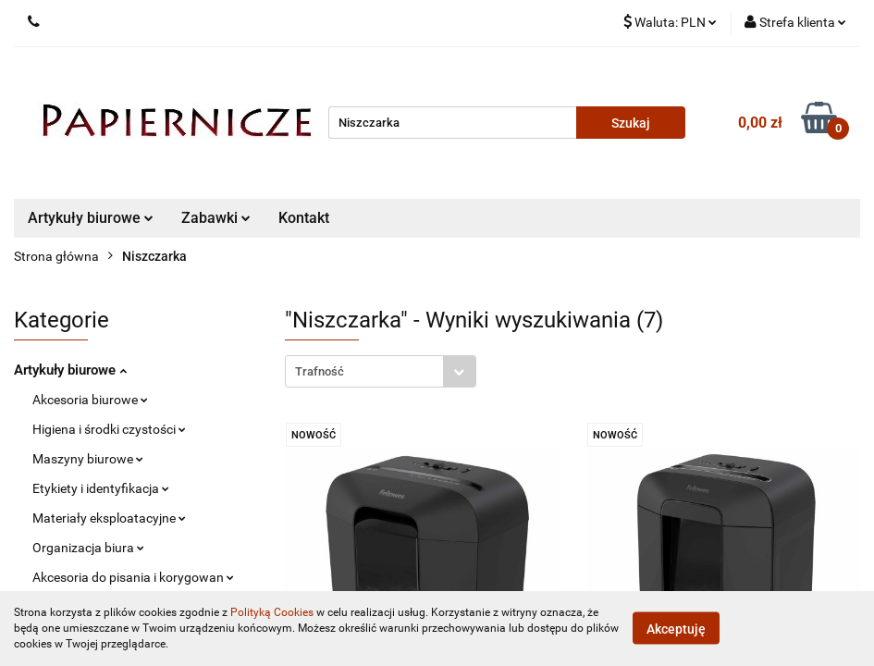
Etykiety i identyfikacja (100, 488)
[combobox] (380, 371)
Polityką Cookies (272, 612)
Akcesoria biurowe (90, 399)
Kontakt (303, 218)
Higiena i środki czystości (109, 429)
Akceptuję (676, 629)
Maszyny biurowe (87, 458)
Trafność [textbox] (319, 371)
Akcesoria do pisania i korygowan (133, 577)
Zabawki (216, 218)
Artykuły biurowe (91, 218)
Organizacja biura (88, 547)
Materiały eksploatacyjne (109, 518)
